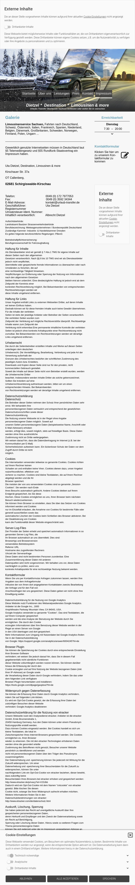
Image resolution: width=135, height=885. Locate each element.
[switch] (18, 27)
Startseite (23, 92)
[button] (130, 835)
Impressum (67, 100)
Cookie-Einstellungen (94, 16)
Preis (92, 92)
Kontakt (111, 92)
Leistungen (71, 92)
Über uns (46, 92)
